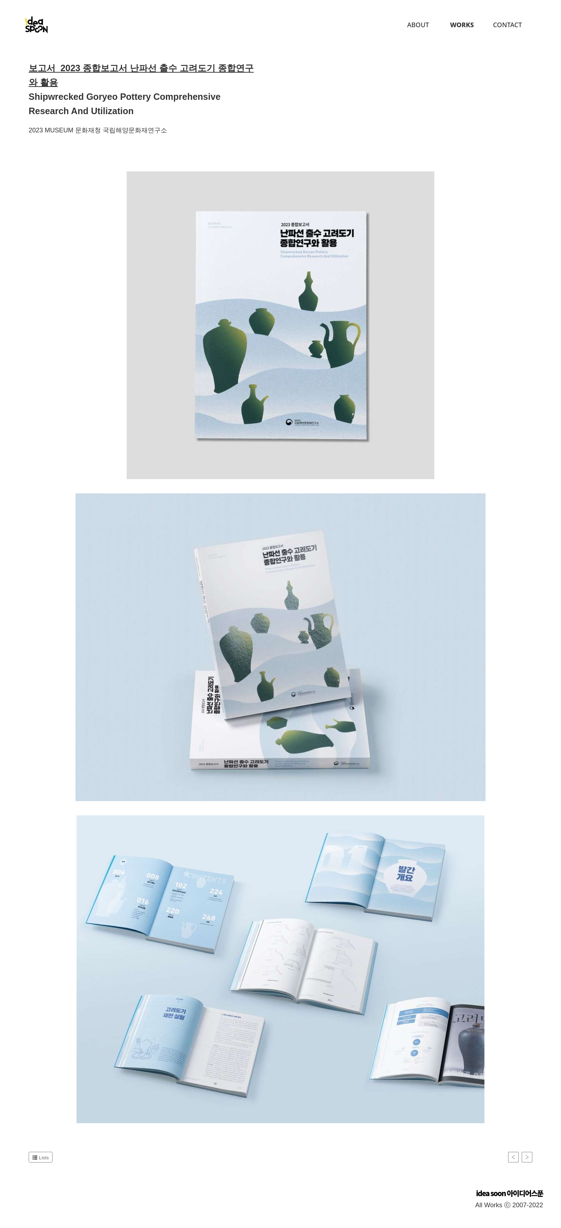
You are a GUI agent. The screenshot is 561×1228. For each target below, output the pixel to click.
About (418, 24)
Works (462, 24)
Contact (507, 24)
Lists (41, 1157)
